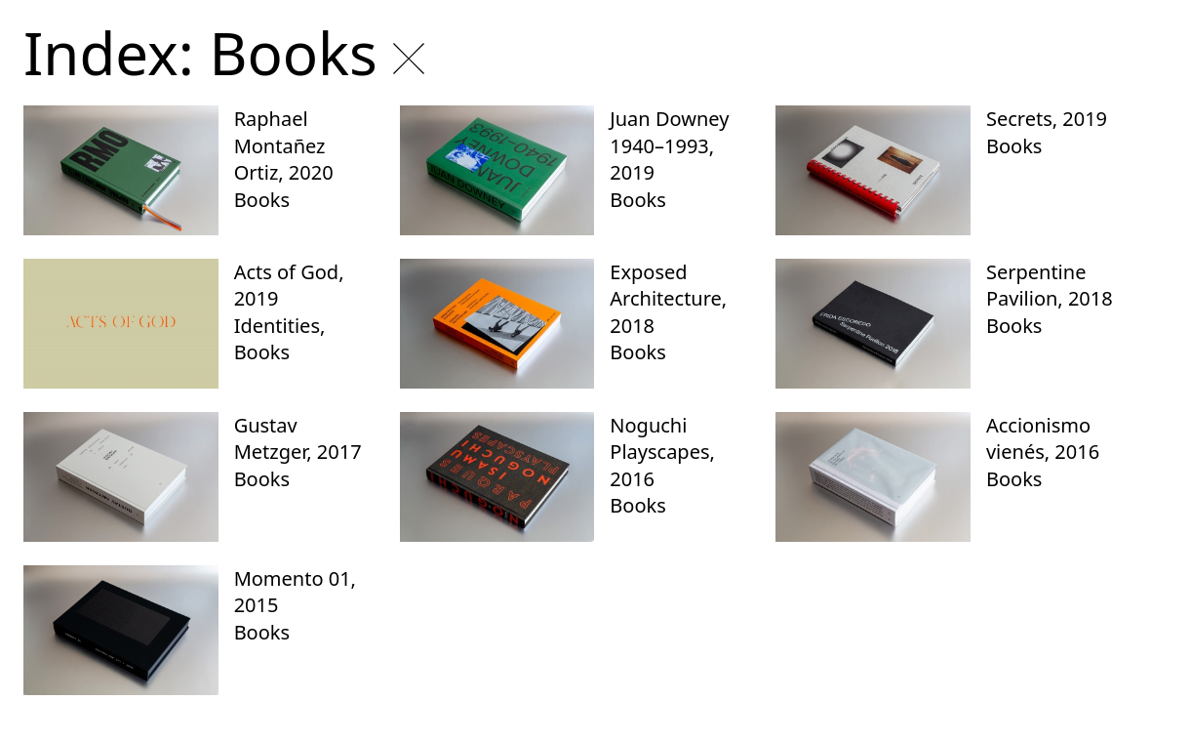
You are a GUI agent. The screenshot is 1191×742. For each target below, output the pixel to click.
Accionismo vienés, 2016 (1042, 439)
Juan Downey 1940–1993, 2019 (669, 145)
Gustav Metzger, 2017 (298, 439)
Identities (277, 325)
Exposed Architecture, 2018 (668, 299)
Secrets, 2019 (1046, 118)
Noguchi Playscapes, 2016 (662, 452)
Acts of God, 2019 (289, 285)
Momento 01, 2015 (295, 592)
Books (262, 199)
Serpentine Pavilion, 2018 (1049, 285)
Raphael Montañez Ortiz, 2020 (284, 145)
